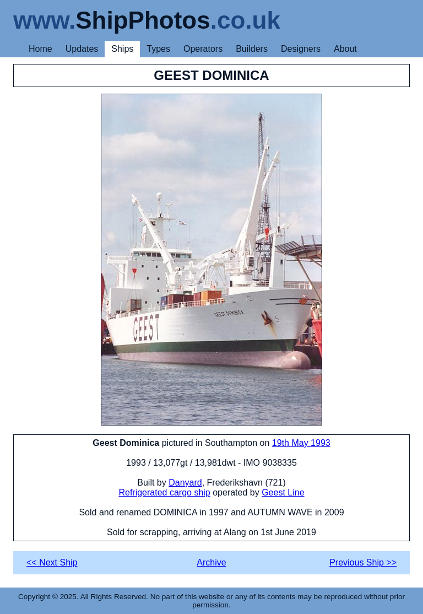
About (345, 48)
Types (158, 48)
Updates (82, 48)
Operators (203, 48)
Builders (252, 48)
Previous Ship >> (363, 562)
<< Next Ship (52, 562)
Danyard (185, 482)
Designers (301, 48)
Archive (211, 562)
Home (40, 48)
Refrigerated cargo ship (164, 492)
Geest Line (283, 492)
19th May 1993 (301, 443)
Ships (122, 48)
